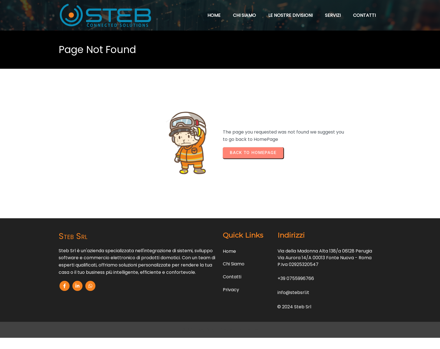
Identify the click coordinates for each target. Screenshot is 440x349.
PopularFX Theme (238, 330)
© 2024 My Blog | (200, 330)
